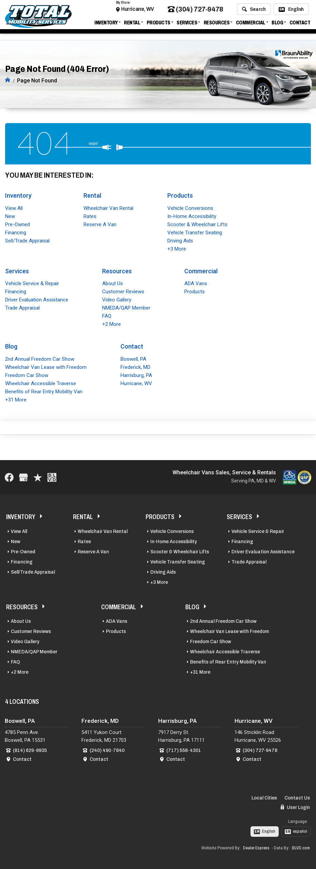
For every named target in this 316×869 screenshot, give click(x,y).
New (10, 216)
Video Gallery (116, 299)
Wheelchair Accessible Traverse (40, 383)
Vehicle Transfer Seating (194, 232)
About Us (112, 283)
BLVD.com (301, 847)
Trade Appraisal (22, 307)
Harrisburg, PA (136, 375)
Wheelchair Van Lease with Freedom (46, 366)
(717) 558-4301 (183, 749)
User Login (295, 806)
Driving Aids (180, 240)
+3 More (176, 248)
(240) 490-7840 (107, 749)
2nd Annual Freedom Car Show (39, 358)
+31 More (15, 399)
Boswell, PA (133, 358)
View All (14, 207)
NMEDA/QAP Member (126, 307)
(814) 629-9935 (30, 749)
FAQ (106, 316)
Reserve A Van (99, 224)
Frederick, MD (135, 366)
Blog (277, 24)
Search (253, 11)
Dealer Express (256, 847)
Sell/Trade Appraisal (27, 240)
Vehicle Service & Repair (32, 283)
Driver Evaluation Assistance (36, 299)
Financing (15, 232)
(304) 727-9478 (195, 11)
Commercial (250, 24)
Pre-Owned (17, 224)
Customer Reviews (123, 291)
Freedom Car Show (26, 375)
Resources (217, 24)
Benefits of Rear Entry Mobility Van (43, 391)
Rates (89, 216)
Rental (132, 24)
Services (186, 24)
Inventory (106, 24)
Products (158, 24)
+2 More (111, 324)
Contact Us (297, 797)
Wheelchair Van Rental (108, 207)
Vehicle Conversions (190, 207)
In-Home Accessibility (191, 216)
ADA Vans (195, 283)
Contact (300, 24)
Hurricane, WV (137, 11)
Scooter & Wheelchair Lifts (197, 224)
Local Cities (264, 797)
